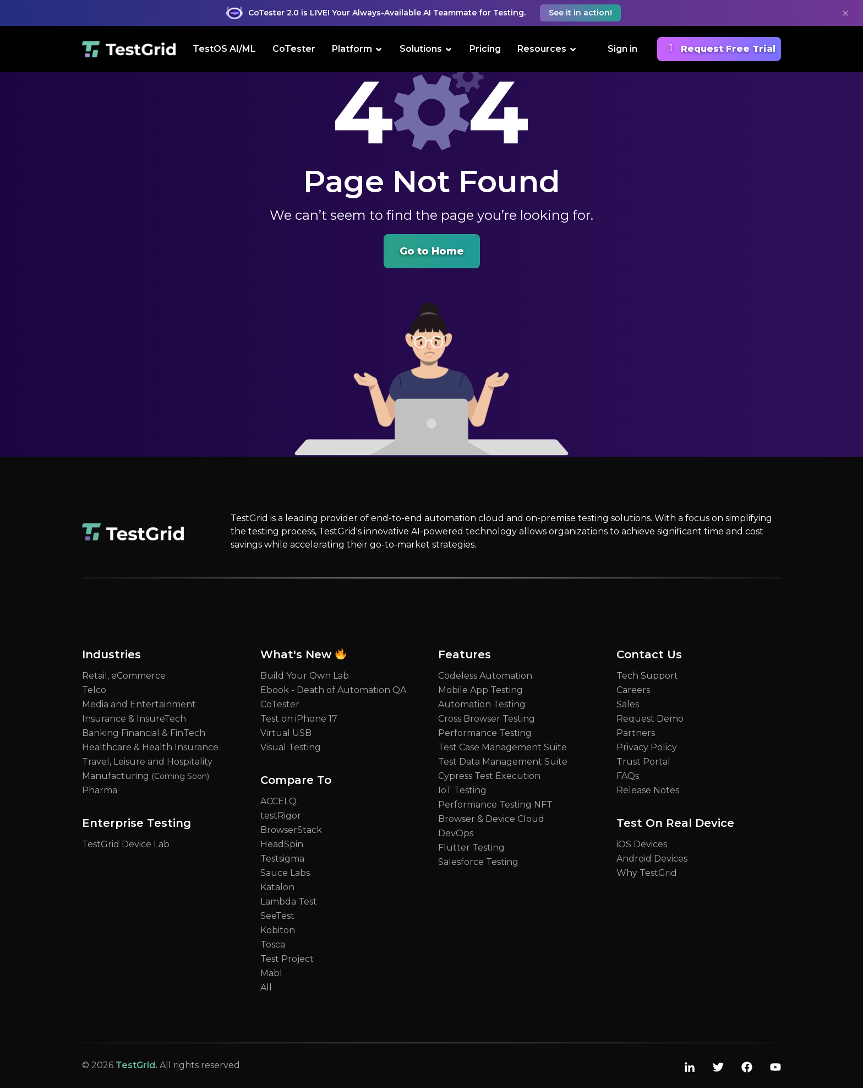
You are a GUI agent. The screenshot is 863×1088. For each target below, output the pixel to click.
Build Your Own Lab (304, 675)
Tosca (272, 944)
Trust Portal (643, 761)
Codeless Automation (485, 675)
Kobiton (277, 930)
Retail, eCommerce (124, 675)
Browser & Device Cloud (491, 819)
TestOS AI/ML (224, 49)
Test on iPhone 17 (298, 718)
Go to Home (432, 251)
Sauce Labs (285, 873)
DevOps (455, 833)
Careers (633, 690)
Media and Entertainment (139, 704)
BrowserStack (291, 830)
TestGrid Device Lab (126, 844)
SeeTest (277, 916)
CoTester (293, 49)
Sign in (622, 49)
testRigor (280, 815)
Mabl (271, 973)
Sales (627, 704)
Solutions (426, 48)
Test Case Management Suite (502, 747)
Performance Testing (485, 733)
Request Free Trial (719, 48)
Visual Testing (290, 747)
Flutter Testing (471, 847)
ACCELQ (278, 801)
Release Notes (647, 790)
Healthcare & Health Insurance (150, 747)
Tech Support (647, 675)
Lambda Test (288, 901)
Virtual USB (286, 733)
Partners (635, 733)
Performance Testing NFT (495, 804)
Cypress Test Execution (489, 776)
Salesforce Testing (478, 862)
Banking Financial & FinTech (143, 733)
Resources (547, 48)
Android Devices (651, 858)
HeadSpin (281, 844)
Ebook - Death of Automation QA (333, 690)
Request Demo (650, 718)
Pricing (485, 49)
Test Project (287, 959)
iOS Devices (641, 844)
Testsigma (282, 858)
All (266, 987)
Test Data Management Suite (502, 761)
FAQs (627, 776)
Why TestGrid (646, 873)
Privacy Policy (646, 747)
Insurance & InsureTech (134, 718)
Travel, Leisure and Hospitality (147, 761)
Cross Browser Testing (486, 718)
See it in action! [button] (580, 13)
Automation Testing (482, 704)
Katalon (277, 887)
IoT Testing (462, 790)
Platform (357, 48)
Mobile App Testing (480, 690)
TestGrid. (136, 1065)
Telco (94, 690)
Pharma (99, 790)
